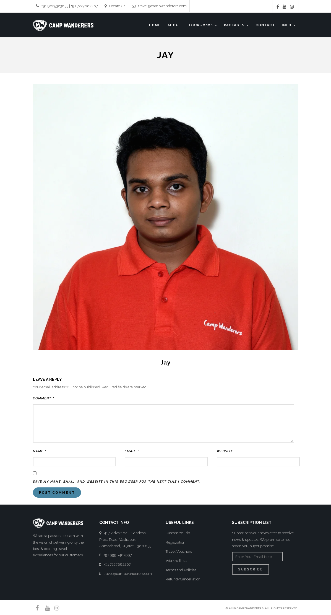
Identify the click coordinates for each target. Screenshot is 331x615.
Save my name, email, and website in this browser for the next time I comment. (116, 482)
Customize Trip (178, 533)
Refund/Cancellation (183, 579)
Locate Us (115, 6)
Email (132, 451)
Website (225, 451)
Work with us (176, 561)
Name (39, 451)
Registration (175, 542)
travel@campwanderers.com (159, 6)
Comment (43, 398)
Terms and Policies (181, 570)
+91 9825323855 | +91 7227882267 (67, 6)
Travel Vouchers (179, 551)
